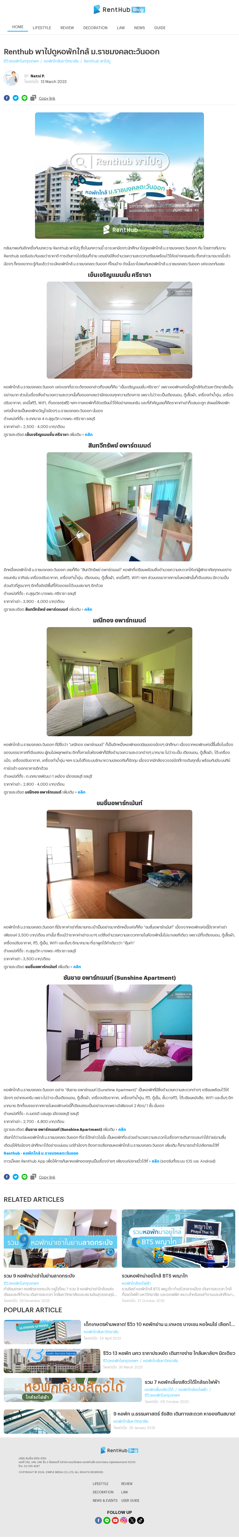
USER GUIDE (130, 1500)
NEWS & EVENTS (105, 1500)
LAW (124, 1491)
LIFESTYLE (100, 1483)
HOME (17, 26)
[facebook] (7, 98)
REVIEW (127, 1483)
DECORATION (103, 1491)
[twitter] (16, 98)
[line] (24, 98)
